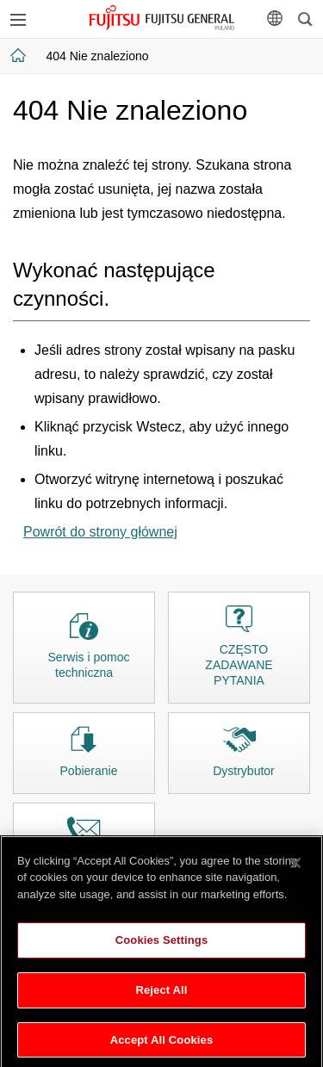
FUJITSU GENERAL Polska (161, 17)
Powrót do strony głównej (100, 531)
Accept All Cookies (162, 1044)
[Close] (295, 867)
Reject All (161, 994)
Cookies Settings (161, 945)
